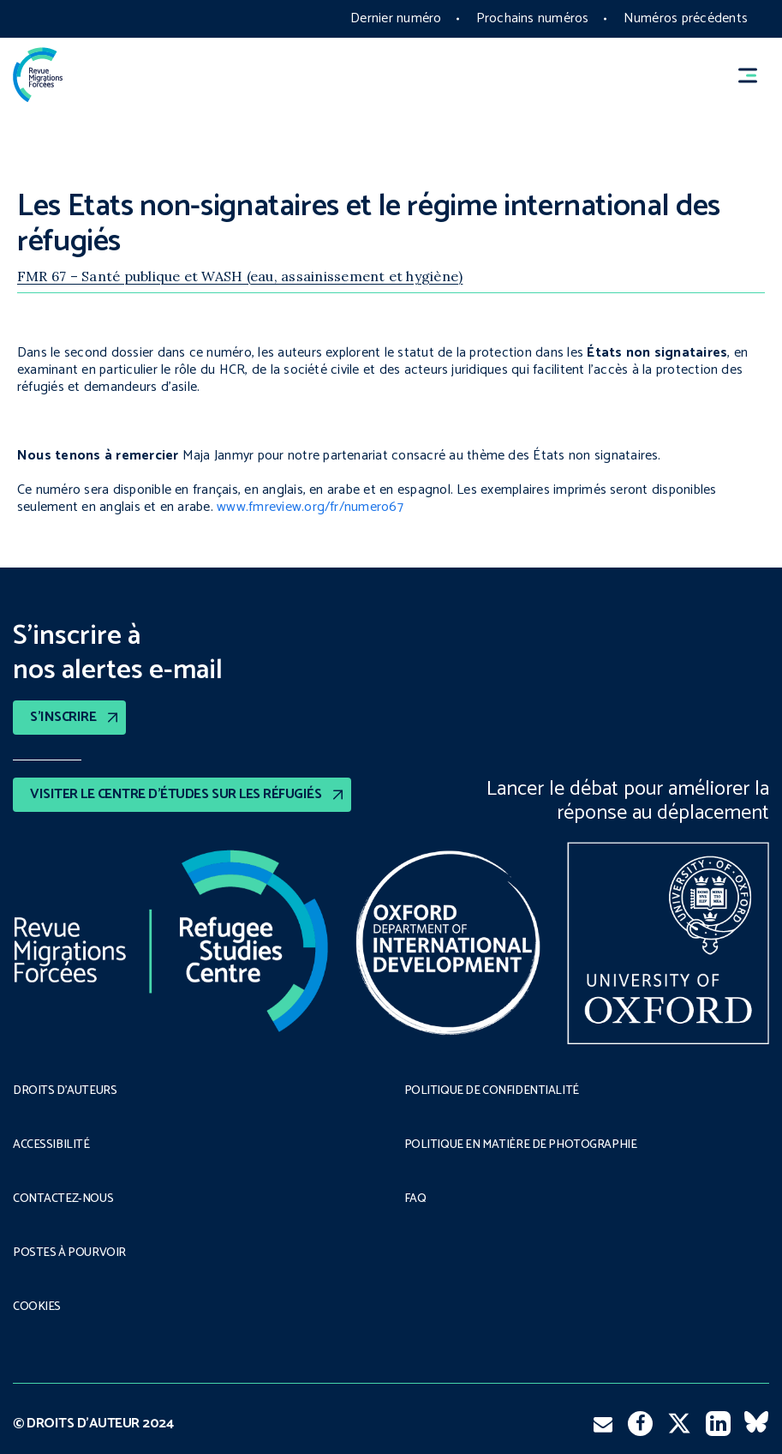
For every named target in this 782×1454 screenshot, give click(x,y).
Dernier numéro (395, 18)
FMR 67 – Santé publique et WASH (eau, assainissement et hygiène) (240, 276)
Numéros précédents (686, 18)
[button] (755, 75)
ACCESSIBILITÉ (51, 1145)
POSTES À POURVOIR (69, 1253)
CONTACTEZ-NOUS (63, 1199)
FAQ (415, 1199)
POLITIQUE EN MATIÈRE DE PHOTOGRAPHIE (520, 1145)
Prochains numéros (532, 18)
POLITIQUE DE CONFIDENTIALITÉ (491, 1091)
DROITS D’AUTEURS (64, 1091)
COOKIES (37, 1307)
